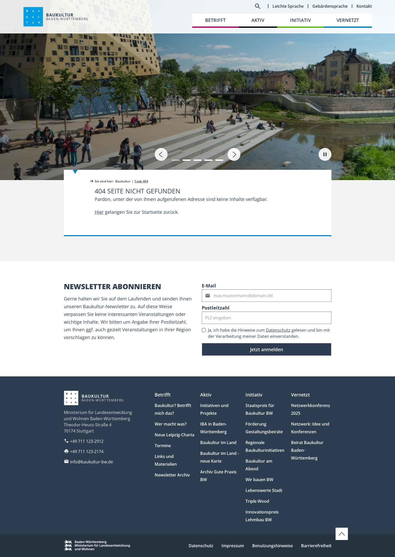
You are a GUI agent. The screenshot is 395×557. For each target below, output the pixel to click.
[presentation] (161, 154)
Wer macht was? (171, 424)
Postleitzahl (216, 308)
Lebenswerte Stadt (263, 490)
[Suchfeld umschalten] (257, 6)
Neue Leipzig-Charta (174, 435)
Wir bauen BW (259, 479)
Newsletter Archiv (172, 475)
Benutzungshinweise (272, 546)
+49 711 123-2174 (86, 451)
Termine (163, 445)
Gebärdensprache (330, 6)
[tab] (197, 90)
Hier (99, 212)
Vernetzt (300, 395)
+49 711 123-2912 (86, 441)
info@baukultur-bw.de (91, 462)
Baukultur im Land (218, 442)
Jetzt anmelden (266, 349)
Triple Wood (257, 501)
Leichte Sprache (288, 6)
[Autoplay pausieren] (325, 154)
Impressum (233, 546)
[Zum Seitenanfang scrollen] (342, 534)
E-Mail (209, 285)
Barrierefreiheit (316, 546)
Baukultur (122, 181)
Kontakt (364, 6)
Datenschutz (278, 330)
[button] (176, 157)
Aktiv (206, 395)
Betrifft (163, 395)
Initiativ (253, 395)
